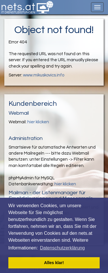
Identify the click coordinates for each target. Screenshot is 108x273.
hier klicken (38, 122)
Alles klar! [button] (54, 262)
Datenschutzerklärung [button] (62, 247)
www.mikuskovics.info (43, 75)
